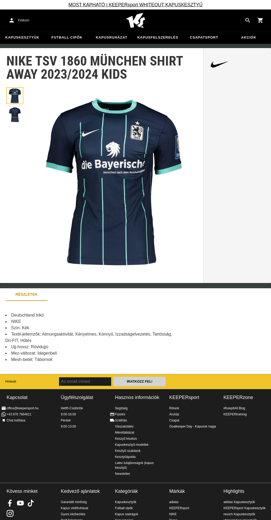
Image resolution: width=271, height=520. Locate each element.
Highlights (233, 491)
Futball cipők (66, 37)
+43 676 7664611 (19, 414)
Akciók (248, 37)
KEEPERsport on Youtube (20, 503)
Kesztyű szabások (128, 451)
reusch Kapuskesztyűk (239, 514)
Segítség (121, 408)
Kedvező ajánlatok (80, 491)
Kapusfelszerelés (157, 37)
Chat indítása (16, 420)
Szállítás (121, 420)
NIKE (173, 514)
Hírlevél (10, 381)
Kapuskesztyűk (22, 37)
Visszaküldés (124, 426)
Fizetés (120, 414)
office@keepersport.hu (23, 408)
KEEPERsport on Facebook (10, 503)
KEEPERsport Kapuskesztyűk (244, 508)
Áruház (174, 414)
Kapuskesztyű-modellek (132, 445)
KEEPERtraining (235, 414)
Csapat (174, 420)
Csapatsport (204, 37)
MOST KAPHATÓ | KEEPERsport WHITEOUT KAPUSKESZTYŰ (135, 4)
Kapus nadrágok (126, 514)
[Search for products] (247, 20)
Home (135, 20)
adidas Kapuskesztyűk (239, 502)
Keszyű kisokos (126, 438)
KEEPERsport (184, 397)
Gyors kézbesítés (73, 514)
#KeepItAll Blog (234, 408)
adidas (173, 502)
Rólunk (174, 408)
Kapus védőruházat (74, 508)
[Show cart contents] (260, 20)
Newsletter (122, 474)
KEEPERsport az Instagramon (10, 513)
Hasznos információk (137, 397)
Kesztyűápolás (125, 457)
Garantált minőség (74, 502)
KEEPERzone (238, 397)
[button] (14, 95)
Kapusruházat (111, 37)
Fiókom (23, 20)
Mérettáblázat (124, 432)
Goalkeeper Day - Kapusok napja (192, 426)
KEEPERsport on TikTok (30, 503)
